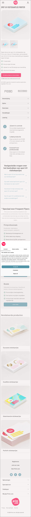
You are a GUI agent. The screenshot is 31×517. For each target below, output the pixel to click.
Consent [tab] (6, 249)
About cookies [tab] (15, 249)
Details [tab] (25, 249)
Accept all (15, 266)
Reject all (15, 273)
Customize (15, 270)
